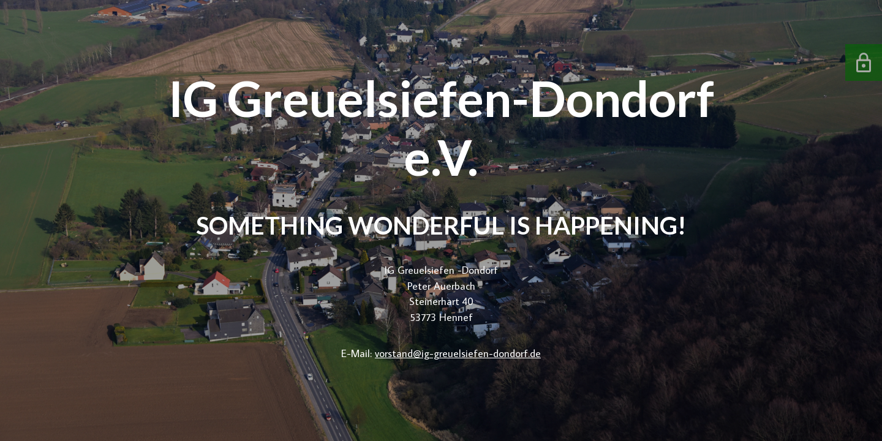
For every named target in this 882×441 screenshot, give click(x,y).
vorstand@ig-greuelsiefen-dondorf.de (458, 353)
